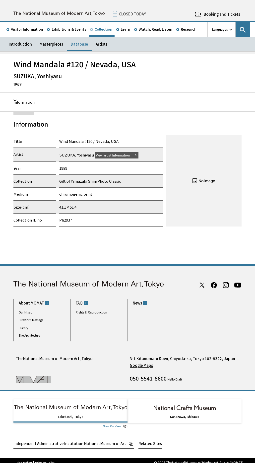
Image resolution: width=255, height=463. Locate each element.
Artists (101, 44)
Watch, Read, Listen (155, 29)
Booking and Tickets (222, 14)
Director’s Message (31, 320)
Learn (125, 29)
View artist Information (116, 155)
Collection (103, 29)
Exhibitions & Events (69, 29)
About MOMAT (31, 303)
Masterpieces (51, 44)
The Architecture (29, 335)
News (137, 303)
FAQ (79, 303)
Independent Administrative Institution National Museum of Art (69, 438)
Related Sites (150, 438)
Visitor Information (27, 29)
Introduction (20, 44)
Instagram (226, 285)
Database (79, 44)
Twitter (202, 285)
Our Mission (26, 312)
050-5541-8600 (148, 378)
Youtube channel (238, 285)
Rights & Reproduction (91, 312)
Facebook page (214, 285)
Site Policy (24, 458)
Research (188, 29)
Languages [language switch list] (220, 29)
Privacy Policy (45, 458)
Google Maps (141, 365)
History (23, 327)
